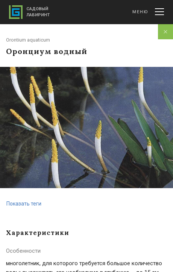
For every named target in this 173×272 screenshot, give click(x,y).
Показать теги (23, 204)
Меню (148, 11)
